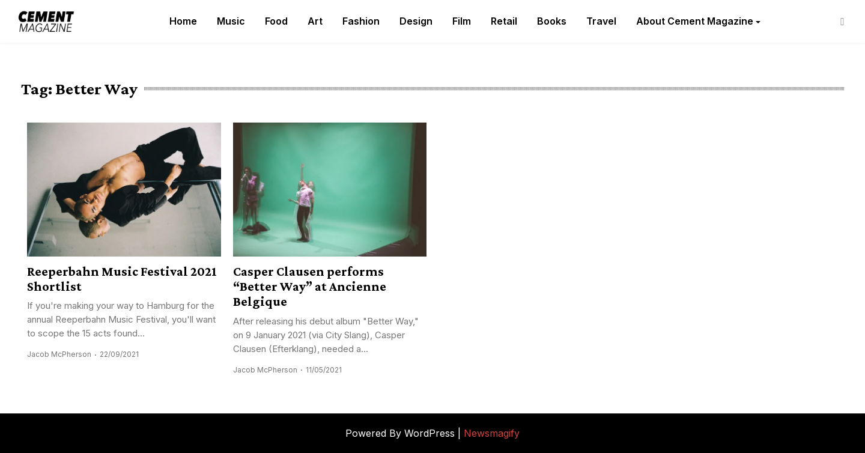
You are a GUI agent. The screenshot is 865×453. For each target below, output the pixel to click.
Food (276, 21)
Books (551, 21)
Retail (504, 21)
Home (183, 21)
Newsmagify (492, 433)
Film (461, 21)
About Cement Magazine (694, 21)
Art (315, 21)
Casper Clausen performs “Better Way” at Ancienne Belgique (309, 286)
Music (231, 21)
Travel (601, 21)
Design (415, 21)
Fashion (361, 21)
